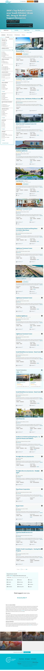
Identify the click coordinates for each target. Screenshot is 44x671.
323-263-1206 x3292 (20, 102)
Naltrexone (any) (5, 106)
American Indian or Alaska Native (7, 135)
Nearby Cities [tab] (9, 577)
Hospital (4, 42)
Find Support (35, 1)
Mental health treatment (6, 75)
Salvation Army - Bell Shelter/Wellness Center (28, 98)
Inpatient (4, 41)
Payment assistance (5, 62)
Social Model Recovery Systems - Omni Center (28, 352)
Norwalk (30, 582)
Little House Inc (20, 418)
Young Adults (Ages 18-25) (6, 68)
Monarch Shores (20, 51)
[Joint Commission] (22, 193)
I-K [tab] (16, 577)
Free (3, 60)
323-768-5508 (19, 536)
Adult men (4, 84)
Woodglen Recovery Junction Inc (25, 456)
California (11, 575)
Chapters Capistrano (21, 278)
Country (4, 124)
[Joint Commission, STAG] (22, 137)
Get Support (27, 659)
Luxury (4, 76)
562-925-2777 (19, 422)
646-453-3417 (19, 356)
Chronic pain (4, 115)
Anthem (4, 56)
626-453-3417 (19, 396)
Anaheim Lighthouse (21, 150)
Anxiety (4, 112)
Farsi (3, 139)
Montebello (10, 586)
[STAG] (22, 451)
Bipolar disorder (5, 113)
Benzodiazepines (5, 97)
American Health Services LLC (24, 532)
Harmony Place (33, 382)
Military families (5, 89)
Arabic (4, 136)
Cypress (30, 586)
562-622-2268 (19, 442)
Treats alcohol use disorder (7, 73)
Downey (30, 579)
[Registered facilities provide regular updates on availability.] (36, 65)
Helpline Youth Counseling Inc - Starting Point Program (28, 549)
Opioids (4, 95)
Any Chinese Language (6, 137)
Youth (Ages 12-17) (5, 69)
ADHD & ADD (5, 110)
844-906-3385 (19, 281)
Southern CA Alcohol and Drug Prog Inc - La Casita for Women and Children (28, 437)
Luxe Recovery (19, 181)
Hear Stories (29, 1)
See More (38, 61)
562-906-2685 (19, 234)
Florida (21, 371)
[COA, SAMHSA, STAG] (22, 544)
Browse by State (21, 598)
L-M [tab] (19, 577)
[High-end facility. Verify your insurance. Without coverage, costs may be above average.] (24, 52)
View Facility (26, 54)
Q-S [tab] (23, 577)
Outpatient (4, 43)
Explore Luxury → (27, 652)
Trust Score (22, 610)
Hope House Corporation (23, 489)
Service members (5, 88)
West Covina (20, 582)
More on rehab (29, 32)
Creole (4, 138)
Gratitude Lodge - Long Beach (24, 79)
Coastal (4, 123)
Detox (4, 44)
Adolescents (4, 90)
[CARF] (22, 110)
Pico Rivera (31, 584)
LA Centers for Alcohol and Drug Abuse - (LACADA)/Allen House (27, 229)
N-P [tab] (21, 577)
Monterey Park (21, 586)
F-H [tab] (15, 577)
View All (3, 80)
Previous (18, 569)
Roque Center (20, 506)
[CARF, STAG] (22, 243)
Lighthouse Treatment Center (24, 209)
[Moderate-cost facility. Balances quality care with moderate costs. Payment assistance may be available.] (17, 125)
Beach (4, 121)
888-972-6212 (19, 252)
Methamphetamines (6, 99)
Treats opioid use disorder (6, 74)
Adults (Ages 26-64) (5, 67)
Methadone (4, 104)
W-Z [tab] (27, 577)
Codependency (5, 116)
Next (26, 569)
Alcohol (4, 96)
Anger (4, 111)
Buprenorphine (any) (6, 105)
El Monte (9, 582)
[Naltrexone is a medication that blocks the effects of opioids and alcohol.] (8, 106)
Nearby (18, 371)
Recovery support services (6, 77)
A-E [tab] (12, 577)
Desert (4, 125)
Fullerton (20, 579)
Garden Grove (10, 579)
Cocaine (4, 98)
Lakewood (20, 584)
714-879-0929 (19, 459)
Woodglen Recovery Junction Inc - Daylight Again (27, 471)
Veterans (4, 87)
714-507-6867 (19, 128)
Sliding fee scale (5, 61)
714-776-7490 (19, 493)
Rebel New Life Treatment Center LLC (26, 124)
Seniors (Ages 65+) (5, 66)
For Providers (33, 659)
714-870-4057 (19, 476)
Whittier (9, 584)
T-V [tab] (25, 577)
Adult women (5, 85)
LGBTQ (4, 86)
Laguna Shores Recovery (21, 382)
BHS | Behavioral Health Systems (7, 57)
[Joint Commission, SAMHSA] (22, 63)
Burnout (4, 114)
